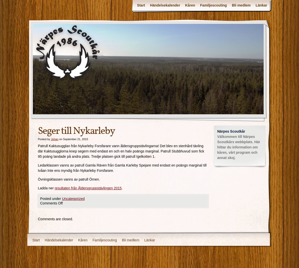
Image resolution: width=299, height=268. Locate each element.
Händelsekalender (165, 5)
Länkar (261, 5)
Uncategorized (73, 199)
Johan (54, 139)
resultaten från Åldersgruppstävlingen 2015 (88, 188)
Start (141, 5)
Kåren (190, 5)
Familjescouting (213, 5)
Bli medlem (241, 5)
